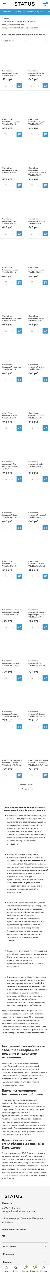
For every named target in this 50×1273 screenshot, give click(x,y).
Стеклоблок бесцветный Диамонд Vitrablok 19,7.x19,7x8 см (11, 664)
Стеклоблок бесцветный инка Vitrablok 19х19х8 (9, 221)
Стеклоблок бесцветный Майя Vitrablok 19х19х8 (35, 464)
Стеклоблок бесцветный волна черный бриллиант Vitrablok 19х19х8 (36, 613)
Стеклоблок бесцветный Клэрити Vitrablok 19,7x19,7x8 (36, 714)
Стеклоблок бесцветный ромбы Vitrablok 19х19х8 (36, 269)
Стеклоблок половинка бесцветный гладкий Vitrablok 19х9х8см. (12, 612)
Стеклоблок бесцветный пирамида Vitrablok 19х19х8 (11, 367)
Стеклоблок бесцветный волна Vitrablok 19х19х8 (10, 73)
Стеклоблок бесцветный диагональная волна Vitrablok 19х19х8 (37, 171)
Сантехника (6, 11)
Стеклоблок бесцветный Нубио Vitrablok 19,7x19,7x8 (36, 563)
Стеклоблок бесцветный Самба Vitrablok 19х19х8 (36, 415)
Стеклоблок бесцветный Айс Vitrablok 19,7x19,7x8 (36, 663)
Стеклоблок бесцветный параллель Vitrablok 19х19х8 (12, 318)
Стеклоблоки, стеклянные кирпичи (29, 11)
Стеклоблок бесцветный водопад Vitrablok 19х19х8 (11, 121)
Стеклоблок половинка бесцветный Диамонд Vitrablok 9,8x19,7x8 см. (38, 762)
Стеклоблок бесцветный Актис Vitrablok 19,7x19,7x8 (10, 714)
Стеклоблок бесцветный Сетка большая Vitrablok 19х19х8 (9, 465)
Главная (5, 18)
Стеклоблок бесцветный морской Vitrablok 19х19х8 (37, 515)
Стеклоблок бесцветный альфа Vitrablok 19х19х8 (36, 318)
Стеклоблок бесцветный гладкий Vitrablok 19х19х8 (36, 121)
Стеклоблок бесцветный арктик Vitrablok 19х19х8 (36, 73)
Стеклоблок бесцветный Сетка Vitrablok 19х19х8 (9, 515)
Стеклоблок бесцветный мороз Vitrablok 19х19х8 (10, 269)
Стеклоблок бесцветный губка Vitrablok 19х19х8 (9, 170)
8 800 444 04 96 (11, 1208)
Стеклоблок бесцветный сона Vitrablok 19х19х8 (9, 563)
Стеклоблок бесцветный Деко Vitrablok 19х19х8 (9, 415)
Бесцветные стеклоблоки (13, 24)
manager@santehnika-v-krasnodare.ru (20, 1211)
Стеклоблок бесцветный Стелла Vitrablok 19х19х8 (36, 367)
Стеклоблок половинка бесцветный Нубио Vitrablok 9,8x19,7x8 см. (12, 762)
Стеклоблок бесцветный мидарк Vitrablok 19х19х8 (36, 221)
